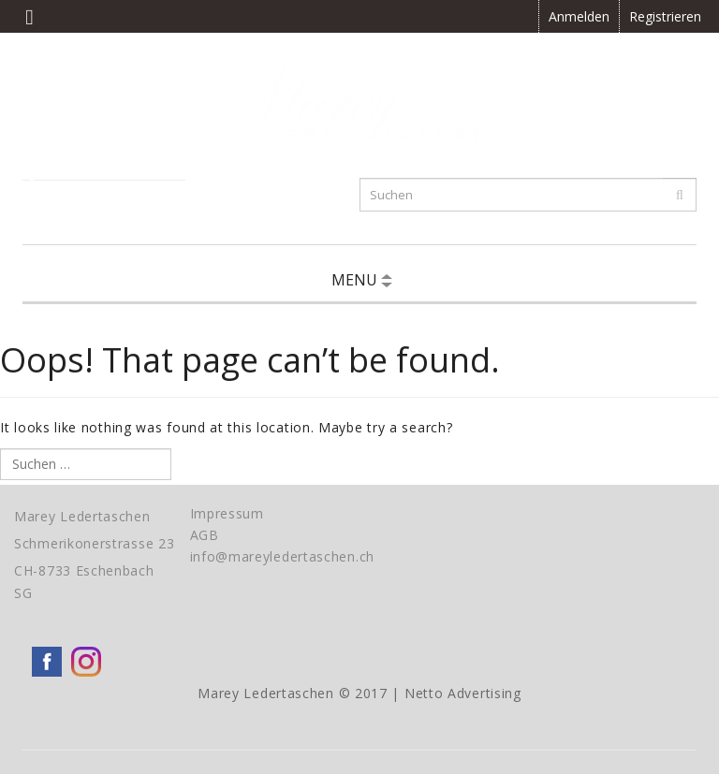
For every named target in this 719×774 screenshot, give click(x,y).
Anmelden (579, 16)
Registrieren (665, 16)
